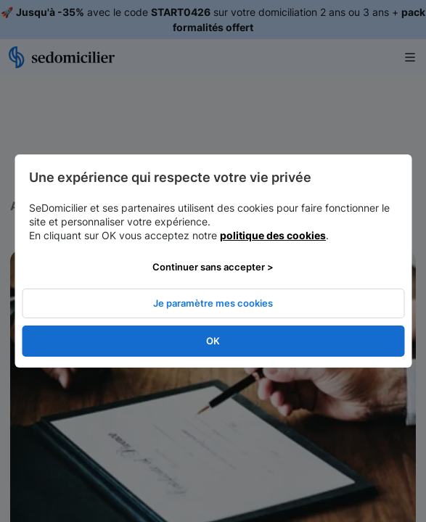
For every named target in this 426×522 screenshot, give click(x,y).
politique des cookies (273, 235)
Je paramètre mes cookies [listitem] (213, 303)
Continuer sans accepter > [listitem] (213, 267)
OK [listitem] (213, 341)
